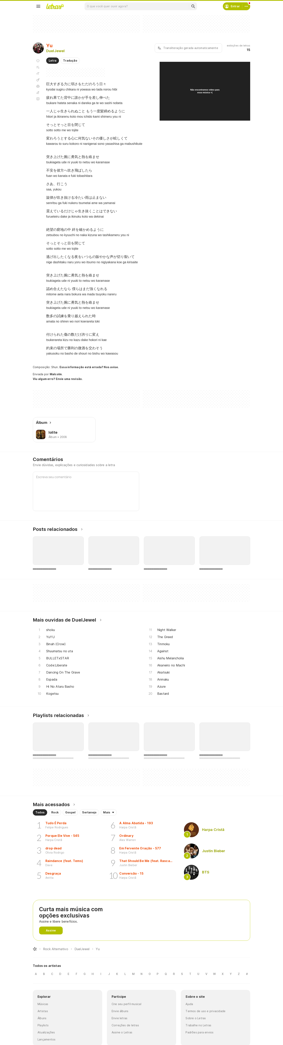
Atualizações (46, 1032)
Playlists (43, 1025)
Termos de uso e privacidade (205, 1011)
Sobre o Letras (196, 1018)
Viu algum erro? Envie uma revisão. (58, 379)
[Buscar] (193, 6)
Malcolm (56, 374)
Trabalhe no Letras (198, 1025)
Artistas (43, 1011)
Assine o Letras (122, 1032)
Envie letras (120, 1018)
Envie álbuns (120, 1011)
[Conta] (246, 6)
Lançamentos (46, 1039)
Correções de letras (125, 1025)
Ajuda (189, 1004)
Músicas (43, 1004)
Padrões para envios (199, 1032)
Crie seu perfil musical (126, 1004)
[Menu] (38, 6)
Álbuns (42, 1018)
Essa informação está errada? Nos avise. (89, 367)
